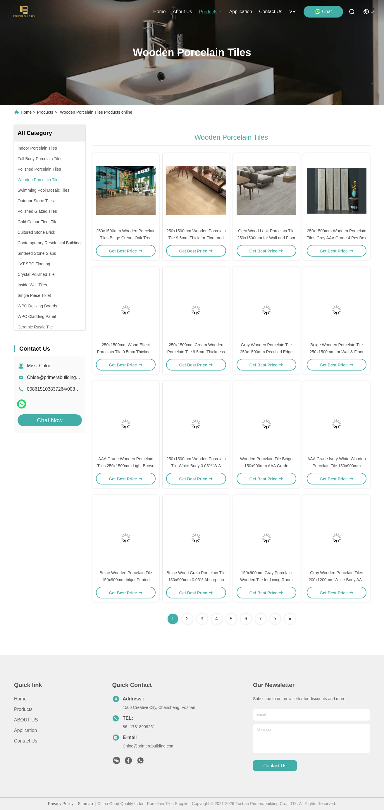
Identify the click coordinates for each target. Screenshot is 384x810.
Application (25, 730)
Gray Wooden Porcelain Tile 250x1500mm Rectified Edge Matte (266, 351)
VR (292, 11)
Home (159, 11)
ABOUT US (26, 719)
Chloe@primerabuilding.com (56, 377)
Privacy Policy (60, 803)
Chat (323, 11)
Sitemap (85, 803)
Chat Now (50, 420)
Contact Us (25, 740)
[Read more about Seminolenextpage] (275, 619)
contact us (270, 11)
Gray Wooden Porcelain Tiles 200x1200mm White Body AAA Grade (336, 579)
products (210, 11)
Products (45, 112)
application (240, 11)
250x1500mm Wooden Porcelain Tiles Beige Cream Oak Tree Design (126, 238)
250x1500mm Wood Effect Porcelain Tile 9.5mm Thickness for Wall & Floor (125, 351)
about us (182, 11)
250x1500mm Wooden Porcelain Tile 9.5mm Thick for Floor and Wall (196, 238)
